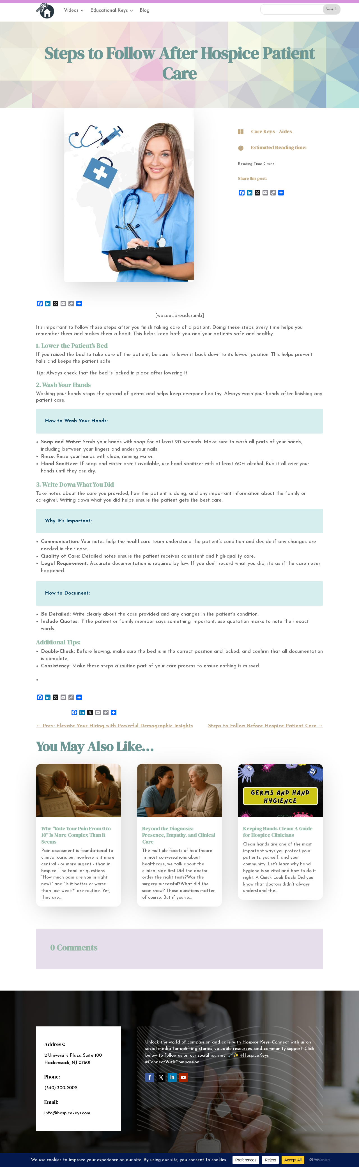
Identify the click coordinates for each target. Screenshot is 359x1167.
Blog (144, 10)
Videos (71, 10)
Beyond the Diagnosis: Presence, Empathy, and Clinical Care (178, 835)
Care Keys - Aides (271, 131)
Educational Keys (109, 10)
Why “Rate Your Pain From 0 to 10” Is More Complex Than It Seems (76, 835)
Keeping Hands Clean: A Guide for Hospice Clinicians (277, 831)
